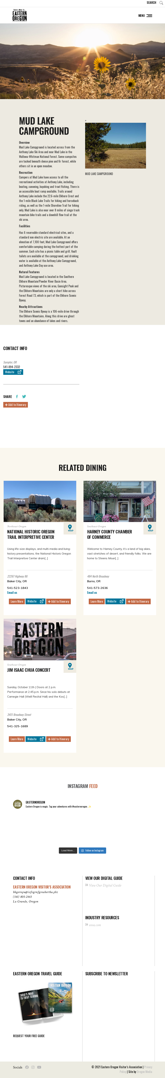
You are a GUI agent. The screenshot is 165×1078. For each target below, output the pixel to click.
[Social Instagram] (33, 1067)
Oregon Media (144, 1072)
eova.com (95, 925)
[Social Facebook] (27, 1067)
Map (70, 528)
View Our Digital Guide (105, 885)
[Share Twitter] (24, 396)
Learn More (17, 601)
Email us (12, 592)
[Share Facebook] (17, 396)
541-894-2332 (11, 367)
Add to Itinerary (15, 404)
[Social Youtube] (39, 1067)
